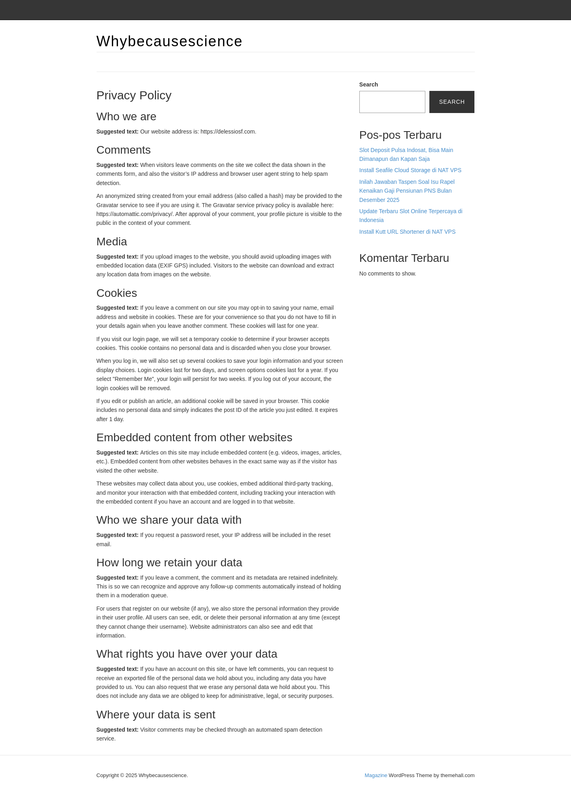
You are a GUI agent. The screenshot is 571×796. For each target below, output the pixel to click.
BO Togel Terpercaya (404, 303)
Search (368, 84)
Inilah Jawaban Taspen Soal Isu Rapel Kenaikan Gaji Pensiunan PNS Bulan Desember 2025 (407, 191)
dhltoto (367, 303)
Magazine (376, 775)
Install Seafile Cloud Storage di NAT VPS (410, 170)
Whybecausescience (170, 41)
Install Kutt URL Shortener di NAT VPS (407, 231)
